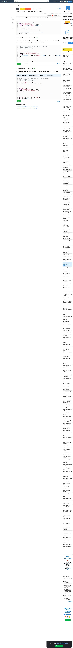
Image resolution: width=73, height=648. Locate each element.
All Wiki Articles (50, 5)
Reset (58, 63)
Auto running (25, 63)
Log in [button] (66, 1)
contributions (52, 13)
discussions (58, 13)
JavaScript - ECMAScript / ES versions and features (68, 582)
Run (18, 63)
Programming (28, 8)
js (32, 8)
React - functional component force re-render (29, 11)
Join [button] (69, 1)
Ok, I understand (59, 645)
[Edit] (57, 8)
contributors (45, 13)
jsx (34, 8)
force (37, 8)
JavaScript (22, 8)
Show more (70, 601)
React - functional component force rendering (28, 108)
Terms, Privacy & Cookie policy (62, 643)
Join (68, 620)
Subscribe (70, 42)
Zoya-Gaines (55, 15)
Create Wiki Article (57, 5)
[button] (54, 1)
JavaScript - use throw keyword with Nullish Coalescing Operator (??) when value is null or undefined (68, 591)
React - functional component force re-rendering (28, 106)
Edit (37, 37)
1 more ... (40, 8)
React (18, 8)
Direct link (71, 25)
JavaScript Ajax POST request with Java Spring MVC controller (68, 586)
